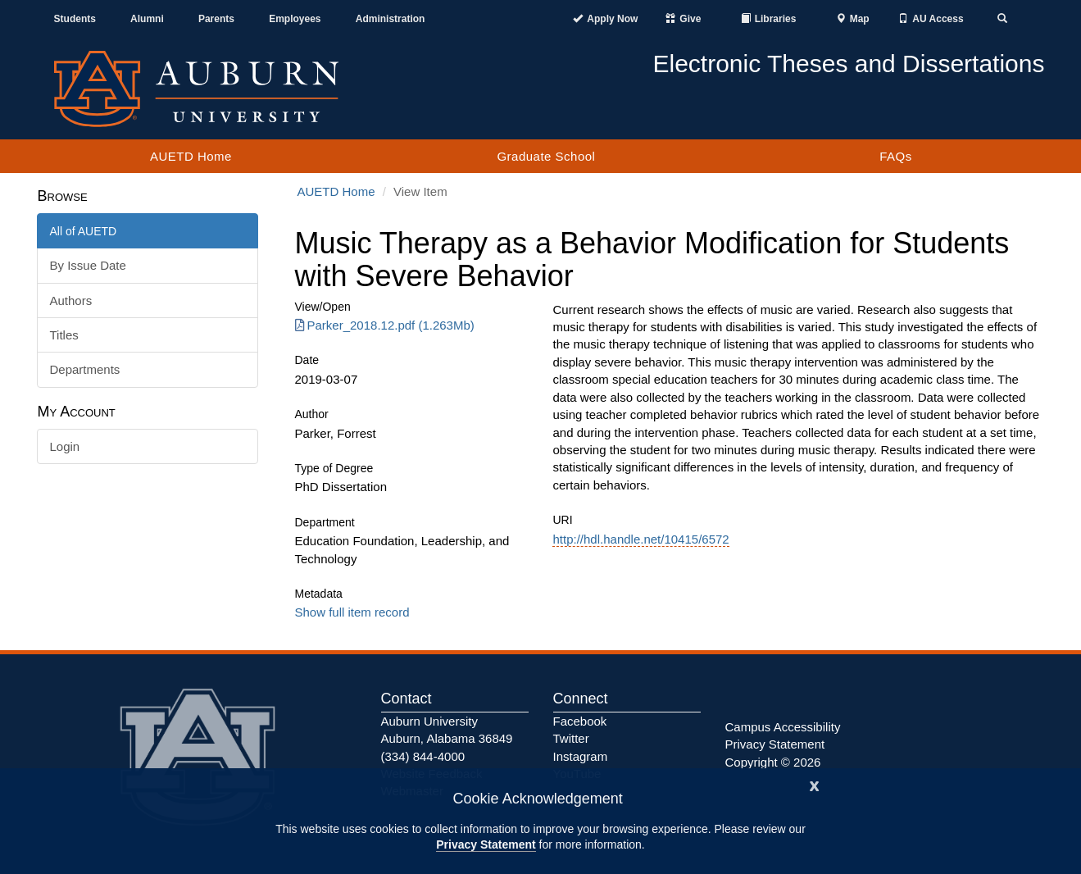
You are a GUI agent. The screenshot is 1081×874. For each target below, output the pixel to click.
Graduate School (546, 156)
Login (65, 446)
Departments (85, 369)
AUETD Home (191, 156)
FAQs (895, 156)
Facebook (580, 721)
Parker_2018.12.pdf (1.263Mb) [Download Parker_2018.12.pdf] (385, 325)
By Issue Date (88, 265)
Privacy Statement (485, 844)
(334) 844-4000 (423, 756)
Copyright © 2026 (773, 762)
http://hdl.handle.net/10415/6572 (640, 539)
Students (75, 19)
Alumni (147, 19)
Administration (390, 19)
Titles (64, 335)
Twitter (571, 738)
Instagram (580, 756)
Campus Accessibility (783, 727)
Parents (216, 19)
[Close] (815, 784)
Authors (71, 300)
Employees (294, 19)
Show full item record (352, 612)
